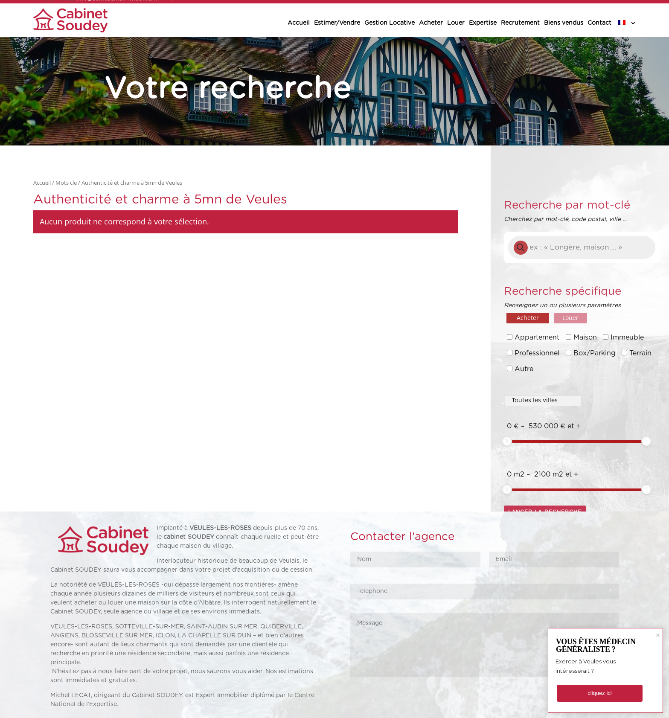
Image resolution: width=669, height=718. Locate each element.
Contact (599, 23)
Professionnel (537, 353)
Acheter (431, 23)
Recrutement (520, 23)
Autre (524, 369)
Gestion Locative (389, 23)
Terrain (640, 353)
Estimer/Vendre (337, 23)
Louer (456, 23)
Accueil (299, 23)
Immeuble (627, 337)
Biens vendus (563, 23)
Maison (585, 337)
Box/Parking (594, 353)
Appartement (537, 337)
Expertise (483, 23)
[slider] (507, 441)
